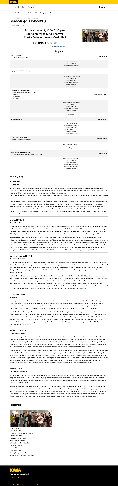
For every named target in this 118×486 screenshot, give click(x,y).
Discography (43, 13)
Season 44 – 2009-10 (27, 18)
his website (28, 324)
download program (59, 46)
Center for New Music (22, 7)
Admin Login (15, 477)
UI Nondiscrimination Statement (24, 484)
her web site (82, 288)
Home (11, 18)
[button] (102, 7)
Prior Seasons (17, 18)
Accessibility (35, 484)
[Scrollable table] (59, 112)
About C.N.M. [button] (28, 13)
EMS (36, 13)
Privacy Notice (13, 484)
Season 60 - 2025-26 (15, 13)
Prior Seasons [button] (54, 13)
